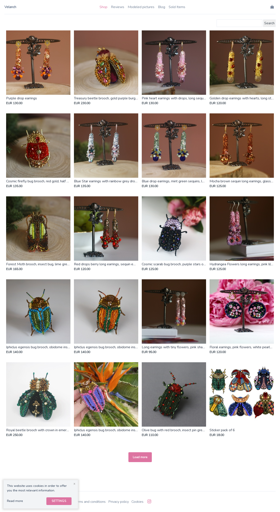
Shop (103, 7)
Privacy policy (118, 501)
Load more (140, 457)
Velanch (10, 7)
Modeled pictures (141, 7)
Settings (59, 501)
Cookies (137, 501)
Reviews (117, 7)
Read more (15, 501)
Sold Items (177, 7)
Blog (161, 7)
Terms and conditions (90, 501)
